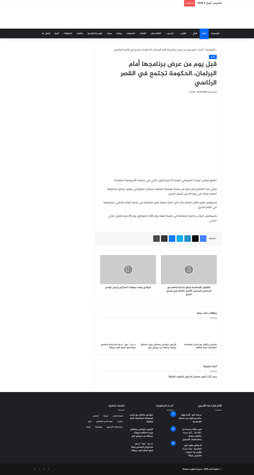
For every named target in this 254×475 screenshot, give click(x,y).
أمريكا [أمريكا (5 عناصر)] (105, 416)
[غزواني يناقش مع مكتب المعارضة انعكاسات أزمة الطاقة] (199, 331)
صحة (109, 33)
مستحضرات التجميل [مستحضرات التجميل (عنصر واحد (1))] (115, 427)
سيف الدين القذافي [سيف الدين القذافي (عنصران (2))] (104, 421)
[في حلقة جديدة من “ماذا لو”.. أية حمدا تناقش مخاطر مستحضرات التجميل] (213, 434)
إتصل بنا (46, 33)
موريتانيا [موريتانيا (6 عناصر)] (98, 427)
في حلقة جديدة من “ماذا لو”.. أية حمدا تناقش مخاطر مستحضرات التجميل (192, 434)
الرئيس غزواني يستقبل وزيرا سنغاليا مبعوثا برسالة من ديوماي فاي (158, 346)
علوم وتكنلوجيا (95, 33)
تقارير (183, 33)
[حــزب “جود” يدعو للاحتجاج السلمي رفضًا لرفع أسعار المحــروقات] (118, 331)
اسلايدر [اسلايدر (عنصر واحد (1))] (95, 416)
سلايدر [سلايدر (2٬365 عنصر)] (120, 421)
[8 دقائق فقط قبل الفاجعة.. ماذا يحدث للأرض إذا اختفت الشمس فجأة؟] (213, 450)
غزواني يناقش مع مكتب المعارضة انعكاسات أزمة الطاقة (200, 346)
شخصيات (130, 33)
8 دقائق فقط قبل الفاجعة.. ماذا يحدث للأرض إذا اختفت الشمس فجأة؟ (192, 451)
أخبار (204, 33)
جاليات (80, 33)
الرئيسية (215, 33)
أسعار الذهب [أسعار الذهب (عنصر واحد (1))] (117, 416)
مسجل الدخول (192, 377)
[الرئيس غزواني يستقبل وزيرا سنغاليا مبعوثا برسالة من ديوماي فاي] (158, 331)
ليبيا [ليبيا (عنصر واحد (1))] (90, 421)
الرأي (195, 33)
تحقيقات (68, 33)
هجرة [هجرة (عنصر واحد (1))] (89, 427)
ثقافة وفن (156, 33)
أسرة (57, 33)
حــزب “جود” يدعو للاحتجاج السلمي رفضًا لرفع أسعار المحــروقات (118, 346)
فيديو (170, 33)
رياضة (119, 33)
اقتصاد (143, 33)
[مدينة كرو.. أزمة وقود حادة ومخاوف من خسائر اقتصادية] (213, 419)
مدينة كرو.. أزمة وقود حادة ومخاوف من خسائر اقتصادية (190, 418)
